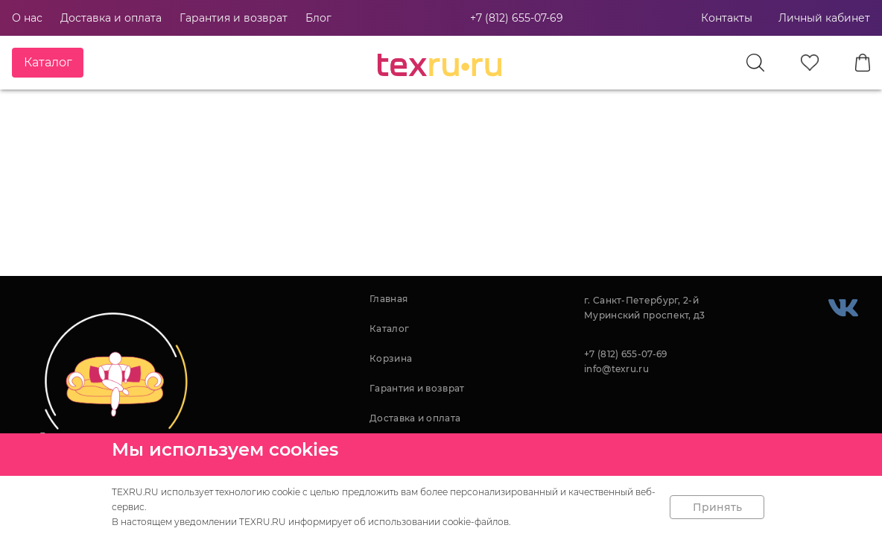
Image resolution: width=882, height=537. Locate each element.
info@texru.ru (616, 368)
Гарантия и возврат (234, 18)
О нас (27, 18)
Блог (318, 18)
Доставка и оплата (111, 18)
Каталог (389, 328)
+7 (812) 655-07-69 (516, 18)
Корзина (390, 358)
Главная (388, 298)
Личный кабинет (824, 18)
